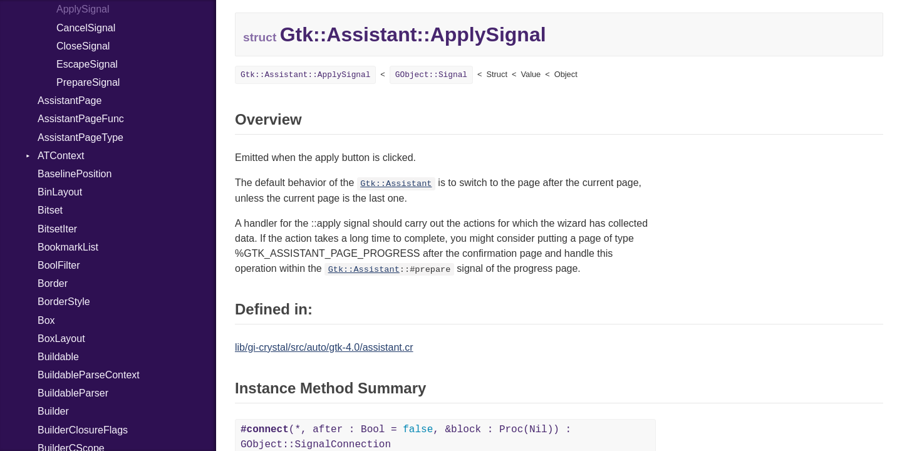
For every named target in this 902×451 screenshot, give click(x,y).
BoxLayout (61, 338)
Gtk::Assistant (396, 184)
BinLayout (60, 192)
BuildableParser (73, 393)
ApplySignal (83, 9)
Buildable (58, 356)
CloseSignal (83, 46)
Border (53, 283)
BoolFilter (59, 265)
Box (46, 320)
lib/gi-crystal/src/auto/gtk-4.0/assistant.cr (324, 347)
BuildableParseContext (89, 375)
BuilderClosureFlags (83, 430)
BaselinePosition (74, 173)
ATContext (61, 155)
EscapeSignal (87, 64)
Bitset (50, 210)
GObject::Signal (431, 75)
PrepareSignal (88, 82)
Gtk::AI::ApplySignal (305, 75)
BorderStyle (64, 301)
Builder (53, 411)
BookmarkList (68, 247)
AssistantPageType (80, 137)
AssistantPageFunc (81, 118)
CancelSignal (85, 28)
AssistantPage (69, 100)
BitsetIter (57, 229)
